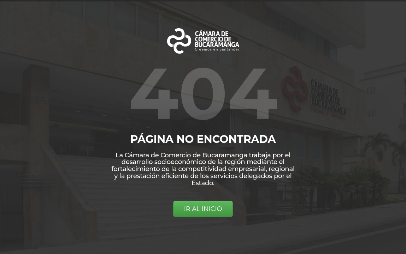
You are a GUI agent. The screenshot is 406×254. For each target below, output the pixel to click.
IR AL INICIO (203, 209)
